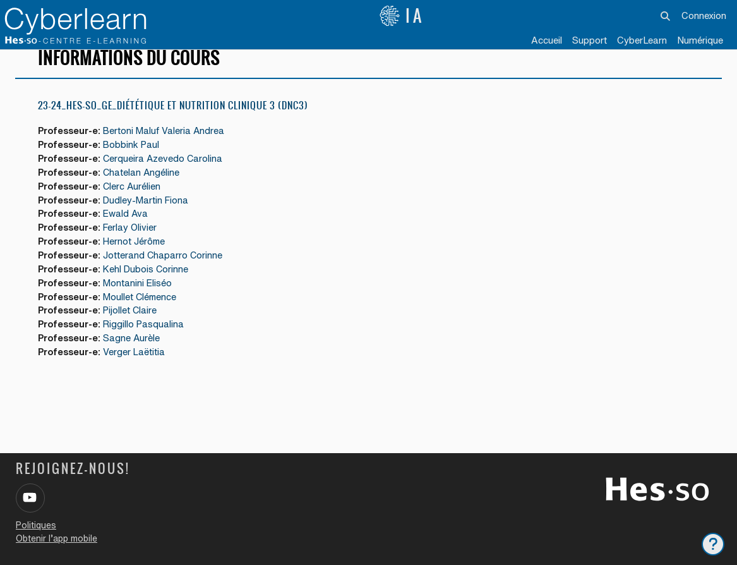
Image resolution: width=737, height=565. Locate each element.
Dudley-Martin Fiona (151, 216)
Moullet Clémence (145, 315)
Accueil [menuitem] (546, 40)
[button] (665, 16)
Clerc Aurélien (136, 202)
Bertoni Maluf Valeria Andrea (169, 145)
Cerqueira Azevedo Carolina (168, 174)
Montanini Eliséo (142, 302)
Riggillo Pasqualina (148, 344)
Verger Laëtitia (138, 372)
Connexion (703, 15)
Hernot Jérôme (139, 259)
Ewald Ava (130, 231)
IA (401, 15)
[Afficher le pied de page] (713, 544)
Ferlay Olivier (134, 245)
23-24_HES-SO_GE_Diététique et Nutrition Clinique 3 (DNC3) (173, 119)
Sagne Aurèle (136, 358)
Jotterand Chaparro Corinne (167, 273)
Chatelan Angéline (146, 188)
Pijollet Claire (134, 330)
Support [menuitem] (589, 40)
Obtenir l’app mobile (56, 538)
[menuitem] (642, 41)
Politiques (36, 525)
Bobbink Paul (136, 159)
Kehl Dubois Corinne (151, 287)
